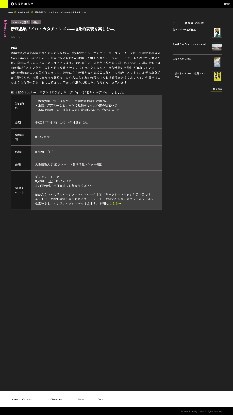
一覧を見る (216, 88)
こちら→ (115, 203)
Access (81, 399)
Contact (102, 399)
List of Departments (55, 399)
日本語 (227, 3)
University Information (21, 399)
